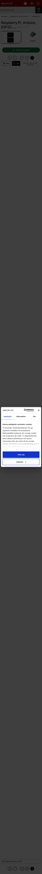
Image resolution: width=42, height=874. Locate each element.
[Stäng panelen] (38, 410)
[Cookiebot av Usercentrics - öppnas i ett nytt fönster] (25, 410)
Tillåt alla (21, 454)
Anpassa (21, 462)
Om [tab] (34, 416)
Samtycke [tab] (8, 416)
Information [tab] (21, 416)
